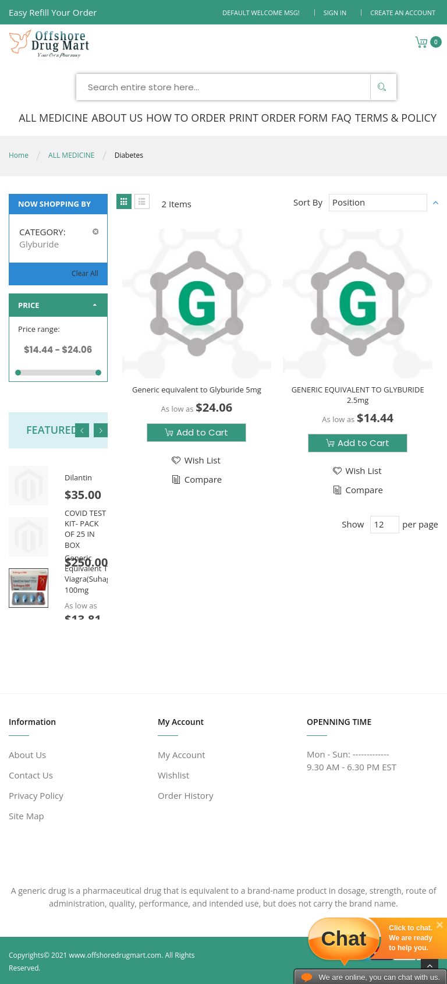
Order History (185, 795)
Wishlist (173, 775)
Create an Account (402, 12)
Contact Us (31, 775)
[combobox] (236, 87)
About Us (27, 754)
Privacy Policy (36, 795)
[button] (195, 460)
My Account (181, 754)
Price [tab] (29, 305)
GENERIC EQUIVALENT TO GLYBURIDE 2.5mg (358, 394)
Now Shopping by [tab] (54, 204)
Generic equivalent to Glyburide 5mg (196, 389)
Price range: (39, 329)
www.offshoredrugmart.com (115, 955)
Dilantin (78, 477)
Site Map (26, 816)
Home (19, 155)
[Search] (381, 87)
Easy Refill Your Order (53, 12)
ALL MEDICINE (71, 155)
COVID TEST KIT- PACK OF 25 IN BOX (85, 529)
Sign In (335, 12)
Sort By (307, 202)
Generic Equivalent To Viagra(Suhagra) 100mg (92, 574)
